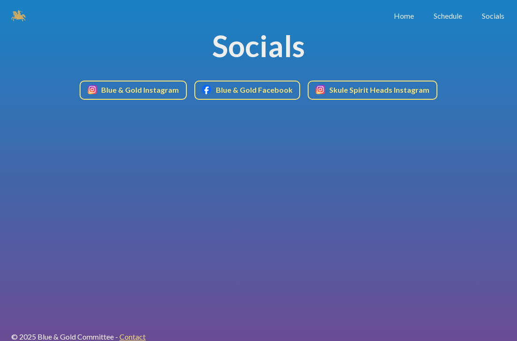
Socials (493, 15)
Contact (132, 336)
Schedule (448, 15)
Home (404, 15)
